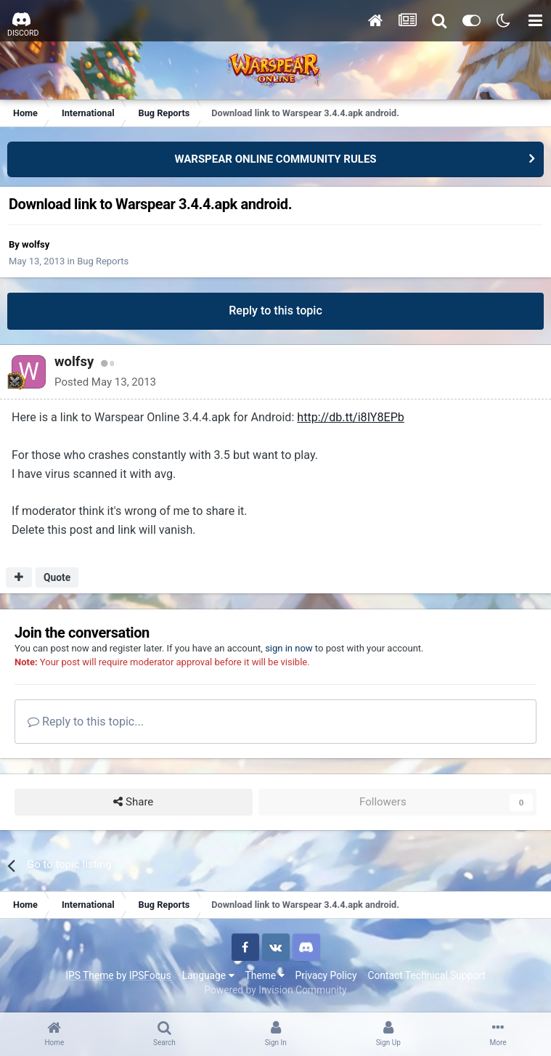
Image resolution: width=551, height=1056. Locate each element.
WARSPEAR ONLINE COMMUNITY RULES (275, 159)
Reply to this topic (275, 310)
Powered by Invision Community (275, 990)
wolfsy (35, 244)
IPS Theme (89, 975)
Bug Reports (102, 261)
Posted (100, 382)
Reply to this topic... (86, 721)
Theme (265, 975)
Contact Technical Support (426, 975)
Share (133, 802)
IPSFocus (150, 975)
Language (208, 975)
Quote (57, 577)
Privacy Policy (326, 975)
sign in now (289, 648)
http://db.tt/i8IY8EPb (350, 417)
